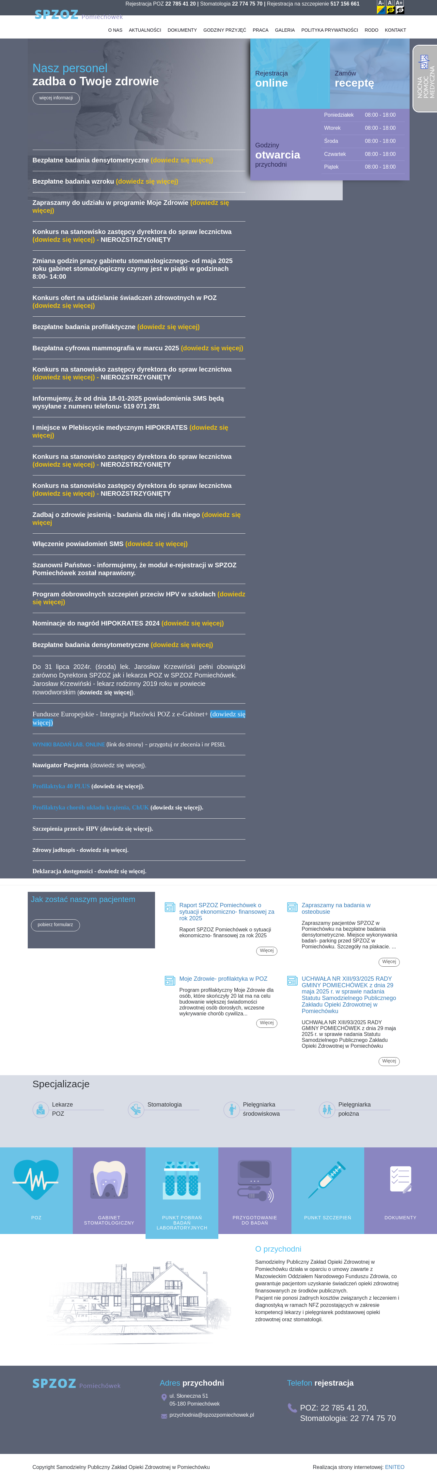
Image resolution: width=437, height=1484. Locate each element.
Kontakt (395, 39)
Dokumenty (182, 39)
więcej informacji (56, 97)
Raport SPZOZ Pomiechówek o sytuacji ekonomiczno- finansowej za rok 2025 (226, 912)
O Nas (115, 39)
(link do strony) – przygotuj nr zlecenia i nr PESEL (129, 744)
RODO (371, 39)
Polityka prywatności (329, 39)
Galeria (285, 39)
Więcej (266, 950)
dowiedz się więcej (117, 765)
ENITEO (395, 1467)
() (105, 692)
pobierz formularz (55, 924)
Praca (260, 39)
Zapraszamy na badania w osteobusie (336, 908)
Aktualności (145, 39)
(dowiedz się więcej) (117, 807)
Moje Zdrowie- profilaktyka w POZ (223, 978)
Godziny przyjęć (224, 39)
